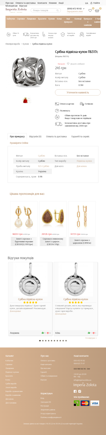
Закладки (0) (46, 402)
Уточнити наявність (78, 92)
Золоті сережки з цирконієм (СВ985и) (82, 241)
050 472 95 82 (79, 360)
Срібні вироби (11, 383)
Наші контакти (46, 364)
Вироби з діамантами (14, 391)
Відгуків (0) (35, 136)
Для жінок (82, 165)
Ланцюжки (31, 18)
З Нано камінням (98, 20)
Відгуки (23, 5)
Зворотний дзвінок (48, 409)
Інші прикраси (68, 20)
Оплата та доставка (26, 2)
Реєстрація (45, 405)
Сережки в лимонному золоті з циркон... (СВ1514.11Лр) (53, 241)
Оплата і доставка (48, 360)
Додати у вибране (76, 63)
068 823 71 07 (79, 363)
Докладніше (15, 310)
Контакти (42, 2)
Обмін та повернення (49, 376)
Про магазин (46, 368)
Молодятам (11, 5)
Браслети (42, 18)
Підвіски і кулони (12, 372)
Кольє (59, 18)
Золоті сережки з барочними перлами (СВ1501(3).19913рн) (23, 241)
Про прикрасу (17, 136)
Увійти (95, 2)
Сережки (21, 18)
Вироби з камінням (13, 395)
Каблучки (11, 18)
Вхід (42, 398)
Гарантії (44, 372)
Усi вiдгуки (91, 337)
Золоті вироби (11, 387)
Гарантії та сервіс (80, 136)
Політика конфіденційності (51, 417)
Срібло (41, 155)
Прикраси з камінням (88, 21)
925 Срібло (43, 165)
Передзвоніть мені (75, 11)
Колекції (77, 18)
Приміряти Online (19, 142)
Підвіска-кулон (84, 160)
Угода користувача (48, 413)
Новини (53, 2)
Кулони (51, 18)
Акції (61, 2)
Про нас (10, 2)
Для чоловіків (11, 402)
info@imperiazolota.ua (82, 380)
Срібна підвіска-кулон (30, 299)
